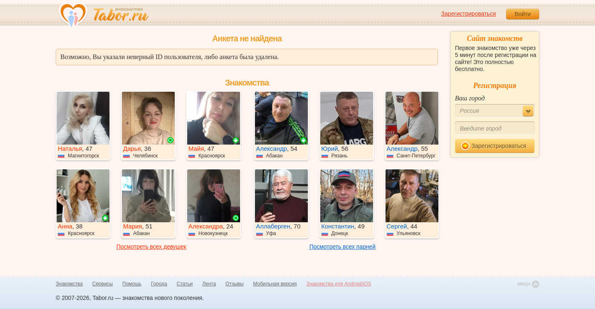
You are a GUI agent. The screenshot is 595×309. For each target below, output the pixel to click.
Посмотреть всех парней (342, 246)
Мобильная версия (275, 284)
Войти (522, 14)
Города (159, 284)
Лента (209, 284)
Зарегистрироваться (468, 13)
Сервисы (102, 284)
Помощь (131, 284)
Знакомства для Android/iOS (338, 284)
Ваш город (470, 98)
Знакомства (69, 284)
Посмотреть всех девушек (151, 246)
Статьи (185, 284)
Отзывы (235, 284)
